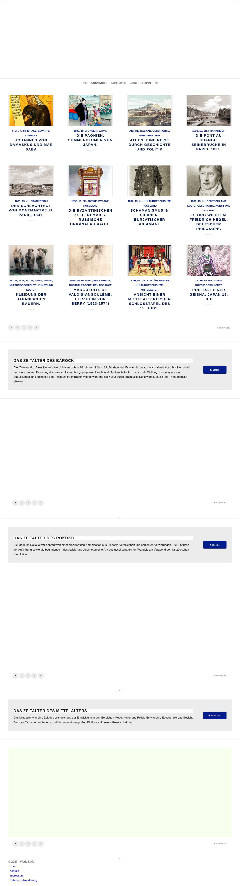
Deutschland (216, 201)
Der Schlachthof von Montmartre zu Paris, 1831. (31, 210)
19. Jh (84, 130)
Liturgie (31, 135)
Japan (103, 130)
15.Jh (132, 280)
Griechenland (149, 135)
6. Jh (15, 130)
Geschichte (160, 130)
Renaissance (102, 285)
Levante (44, 130)
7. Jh (23, 130)
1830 (193, 201)
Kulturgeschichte (157, 201)
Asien (93, 130)
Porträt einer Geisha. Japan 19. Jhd (209, 294)
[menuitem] (84, 83)
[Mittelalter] (214, 715)
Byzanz (103, 201)
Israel (31, 130)
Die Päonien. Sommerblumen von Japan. (90, 140)
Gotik (141, 280)
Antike (134, 130)
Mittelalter (149, 289)
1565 (73, 280)
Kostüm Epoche (80, 285)
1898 (74, 201)
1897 (130, 201)
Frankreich (216, 130)
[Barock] (214, 370)
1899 (76, 130)
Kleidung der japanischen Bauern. (31, 299)
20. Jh (29, 280)
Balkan (145, 130)
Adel (88, 280)
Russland (90, 205)
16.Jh (80, 280)
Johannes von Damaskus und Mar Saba (31, 144)
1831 (195, 130)
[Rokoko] (214, 545)
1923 (21, 280)
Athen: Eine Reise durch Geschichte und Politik (149, 144)
